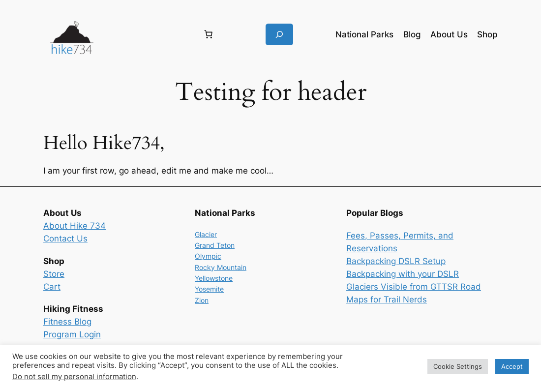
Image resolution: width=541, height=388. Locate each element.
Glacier (206, 234)
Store (53, 274)
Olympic (208, 256)
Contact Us (65, 238)
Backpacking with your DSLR (402, 274)
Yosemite (209, 289)
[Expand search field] (279, 34)
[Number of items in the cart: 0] (208, 34)
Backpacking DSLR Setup (396, 261)
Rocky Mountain (220, 267)
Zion (202, 300)
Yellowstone (214, 278)
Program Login (72, 334)
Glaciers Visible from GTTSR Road (413, 287)
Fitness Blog (67, 322)
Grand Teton (215, 245)
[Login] (147, 34)
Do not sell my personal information (74, 376)
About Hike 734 (74, 226)
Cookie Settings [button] (457, 366)
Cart (51, 287)
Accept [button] (512, 366)
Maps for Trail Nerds (386, 299)
